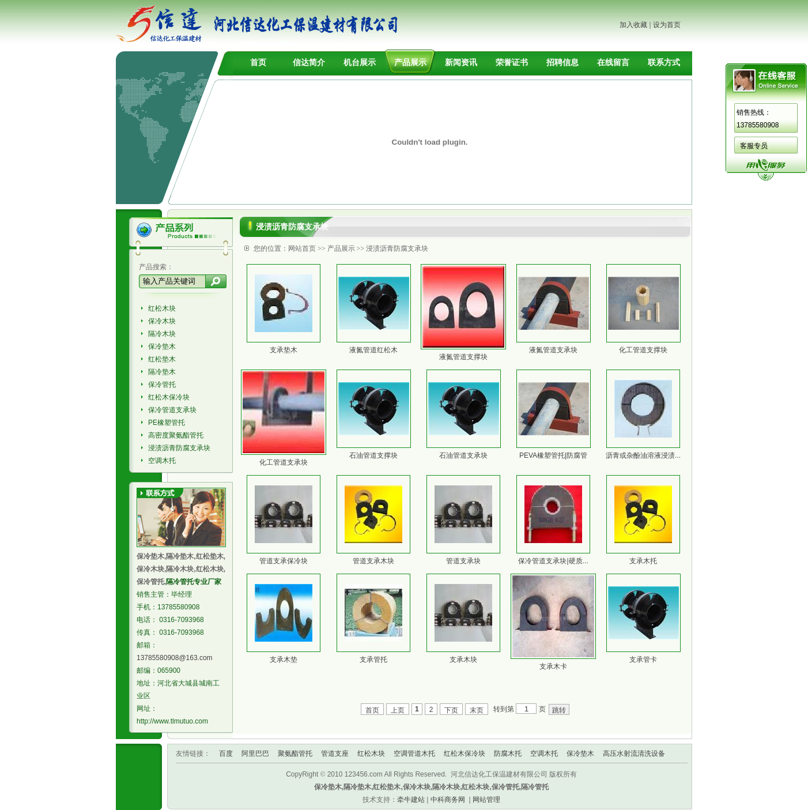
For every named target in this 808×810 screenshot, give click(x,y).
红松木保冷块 (169, 397)
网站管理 (486, 800)
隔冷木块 (162, 334)
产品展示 (410, 62)
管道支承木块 (373, 561)
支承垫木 (283, 350)
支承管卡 (643, 659)
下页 (451, 710)
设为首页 (667, 25)
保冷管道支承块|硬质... (553, 561)
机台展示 (359, 62)
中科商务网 (448, 800)
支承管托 (373, 659)
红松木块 (162, 308)
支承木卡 (553, 666)
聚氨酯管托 (295, 753)
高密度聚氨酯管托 (175, 435)
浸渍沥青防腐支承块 (179, 448)
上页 (398, 710)
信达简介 (309, 62)
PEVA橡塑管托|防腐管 (553, 455)
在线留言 (613, 62)
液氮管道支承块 (553, 350)
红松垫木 (162, 359)
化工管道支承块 (283, 462)
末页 (477, 710)
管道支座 (335, 753)
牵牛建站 (411, 800)
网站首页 (302, 248)
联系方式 (664, 62)
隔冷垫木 (162, 372)
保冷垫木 (162, 346)
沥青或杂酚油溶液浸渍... (643, 455)
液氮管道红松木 (373, 350)
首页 (258, 62)
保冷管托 (162, 384)
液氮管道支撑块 (463, 357)
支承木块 (463, 659)
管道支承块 (463, 561)
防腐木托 (508, 753)
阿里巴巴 (255, 753)
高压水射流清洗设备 (634, 753)
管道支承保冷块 (283, 561)
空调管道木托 (414, 753)
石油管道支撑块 (373, 455)
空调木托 (162, 461)
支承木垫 (283, 659)
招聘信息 (562, 62)
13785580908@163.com (175, 658)
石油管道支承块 (463, 455)
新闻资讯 (461, 62)
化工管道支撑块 (643, 350)
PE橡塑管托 (166, 423)
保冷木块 (162, 321)
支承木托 (643, 561)
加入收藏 (633, 25)
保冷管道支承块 (172, 410)
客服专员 (754, 146)
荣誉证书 (512, 62)
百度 (226, 753)
